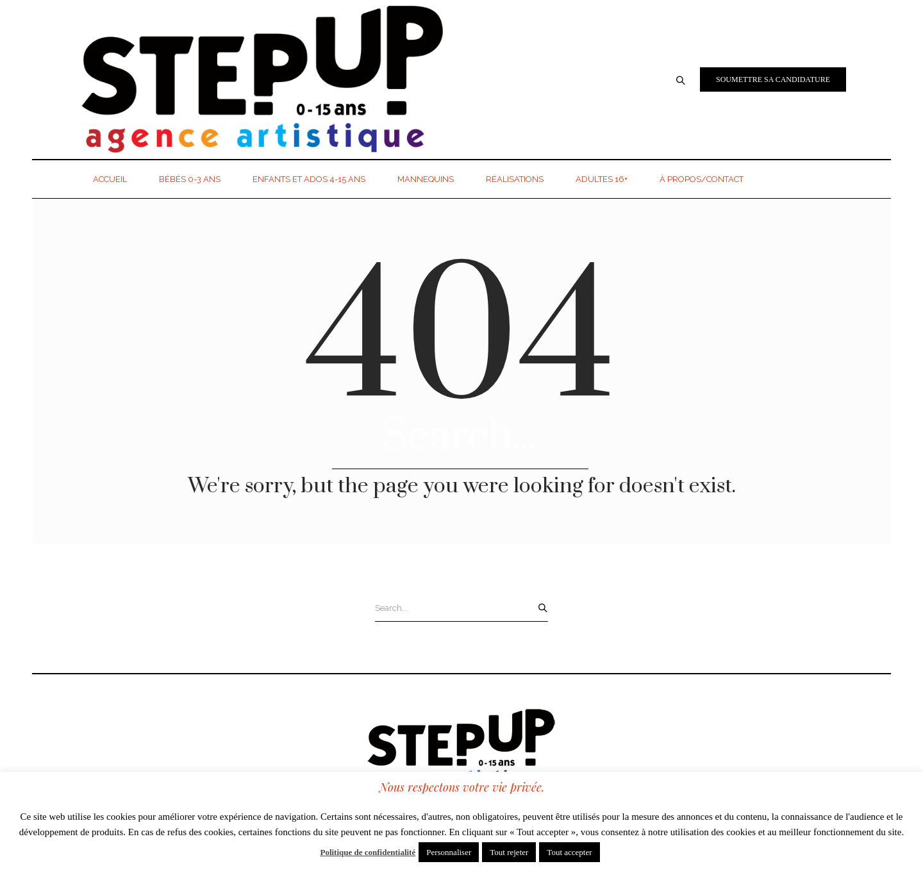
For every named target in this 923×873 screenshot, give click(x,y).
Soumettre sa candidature (773, 79)
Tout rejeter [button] (509, 852)
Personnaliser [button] (448, 852)
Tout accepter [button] (569, 852)
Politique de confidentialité (367, 852)
